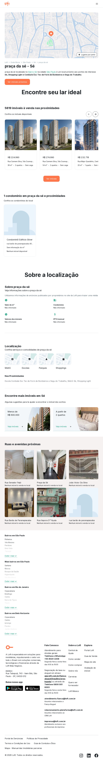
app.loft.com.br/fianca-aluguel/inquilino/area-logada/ (55, 679)
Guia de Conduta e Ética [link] (44, 743)
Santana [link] (8, 565)
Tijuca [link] (7, 603)
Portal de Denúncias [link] (14, 738)
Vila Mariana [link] (9, 542)
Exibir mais (11, 555)
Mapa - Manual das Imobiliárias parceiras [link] (23, 748)
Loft (6, 62)
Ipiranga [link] (8, 623)
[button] (51, 35)
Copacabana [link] (10, 591)
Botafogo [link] (8, 594)
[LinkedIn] (89, 756)
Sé (35, 62)
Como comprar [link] (75, 665)
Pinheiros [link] (8, 539)
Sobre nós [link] (73, 671)
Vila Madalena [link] (10, 577)
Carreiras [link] (72, 676)
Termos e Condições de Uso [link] (17, 743)
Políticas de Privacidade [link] (37, 738)
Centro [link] (7, 597)
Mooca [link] (7, 569)
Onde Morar (15, 62)
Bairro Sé (32, 72)
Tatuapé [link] (8, 551)
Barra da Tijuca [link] (11, 600)
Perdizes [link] (8, 545)
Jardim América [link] (11, 629)
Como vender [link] (74, 659)
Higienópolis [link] (9, 574)
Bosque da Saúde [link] (12, 572)
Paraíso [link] (8, 626)
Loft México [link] (73, 691)
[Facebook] (96, 756)
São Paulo (27, 62)
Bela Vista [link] (8, 548)
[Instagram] (81, 756)
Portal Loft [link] (89, 650)
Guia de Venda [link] (90, 656)
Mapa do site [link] (90, 662)
